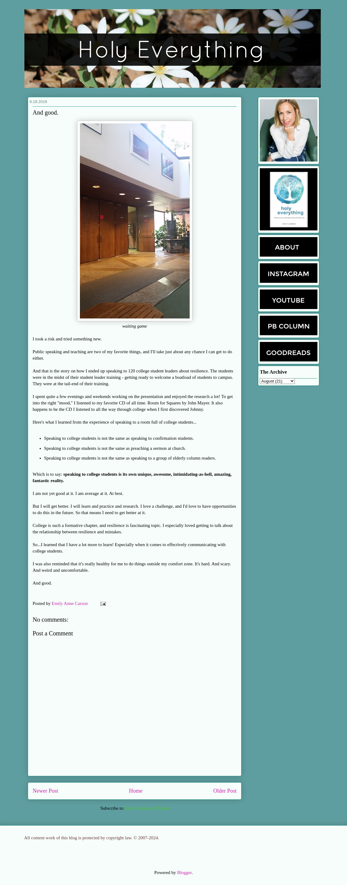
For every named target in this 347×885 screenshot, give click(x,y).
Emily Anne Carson (70, 603)
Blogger (184, 872)
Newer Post (45, 791)
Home (135, 791)
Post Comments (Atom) (147, 808)
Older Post (225, 791)
